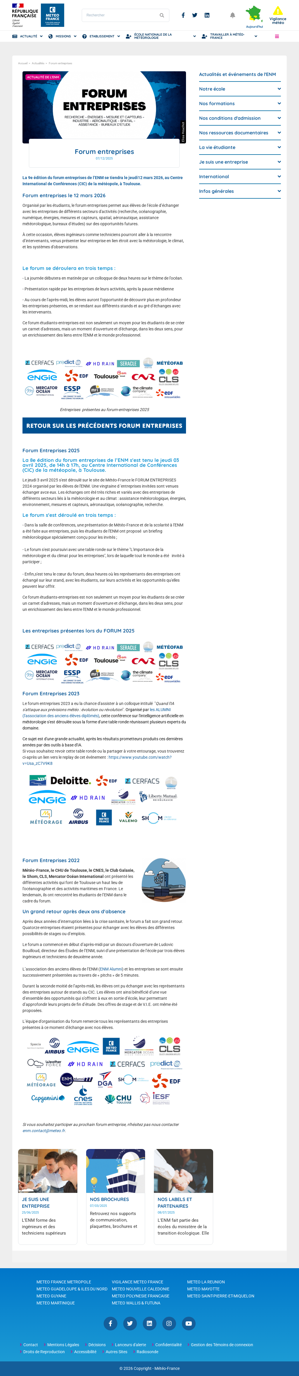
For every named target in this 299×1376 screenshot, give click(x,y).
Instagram (169, 1323)
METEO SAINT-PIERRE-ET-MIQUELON (220, 1296)
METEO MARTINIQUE (55, 1303)
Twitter (194, 15)
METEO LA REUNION (206, 1282)
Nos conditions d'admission (230, 118)
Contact (30, 1345)
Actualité (28, 36)
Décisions (97, 1345)
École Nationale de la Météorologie (153, 36)
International (214, 176)
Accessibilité (85, 1352)
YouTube (189, 1323)
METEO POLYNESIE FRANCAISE (140, 1296)
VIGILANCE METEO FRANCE (137, 1282)
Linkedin (207, 15)
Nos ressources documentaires (233, 133)
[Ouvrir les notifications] (233, 15)
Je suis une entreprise (223, 162)
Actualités (38, 63)
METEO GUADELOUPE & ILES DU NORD (71, 1289)
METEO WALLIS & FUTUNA (136, 1303)
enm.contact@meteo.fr (43, 1130)
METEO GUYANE (51, 1296)
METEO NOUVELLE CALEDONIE (140, 1289)
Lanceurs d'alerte (130, 1345)
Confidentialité (168, 1345)
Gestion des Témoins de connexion (222, 1345)
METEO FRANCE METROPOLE (63, 1282)
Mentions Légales (63, 1345)
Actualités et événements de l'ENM (237, 74)
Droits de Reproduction (44, 1352)
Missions (63, 36)
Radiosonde (147, 1352)
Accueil (22, 63)
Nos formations (217, 103)
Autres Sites (116, 1352)
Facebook (183, 15)
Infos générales (216, 191)
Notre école (212, 89)
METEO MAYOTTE (203, 1289)
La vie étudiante (217, 147)
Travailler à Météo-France (227, 36)
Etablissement (102, 36)
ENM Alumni (111, 969)
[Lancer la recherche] (161, 15)
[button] (277, 36)
